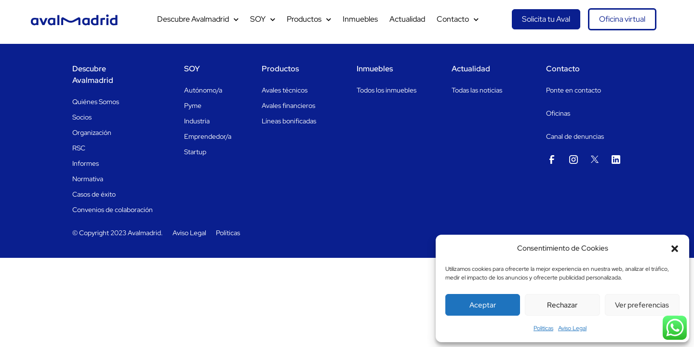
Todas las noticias (477, 90)
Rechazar (562, 305)
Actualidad (407, 19)
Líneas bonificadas (289, 121)
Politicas (543, 328)
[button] (675, 249)
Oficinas (558, 113)
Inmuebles (360, 19)
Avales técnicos (284, 90)
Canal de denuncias (575, 136)
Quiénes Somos (95, 101)
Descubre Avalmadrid (198, 19)
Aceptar (482, 305)
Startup (195, 151)
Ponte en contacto (573, 90)
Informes (85, 163)
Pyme (192, 105)
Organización (91, 132)
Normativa (87, 178)
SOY (262, 19)
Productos (309, 19)
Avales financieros (288, 105)
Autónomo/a (203, 90)
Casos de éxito (94, 194)
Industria (197, 121)
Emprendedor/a (207, 136)
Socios (82, 117)
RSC (78, 148)
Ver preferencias (642, 305)
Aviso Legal (572, 328)
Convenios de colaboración (112, 209)
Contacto (458, 19)
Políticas (228, 232)
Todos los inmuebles (386, 90)
